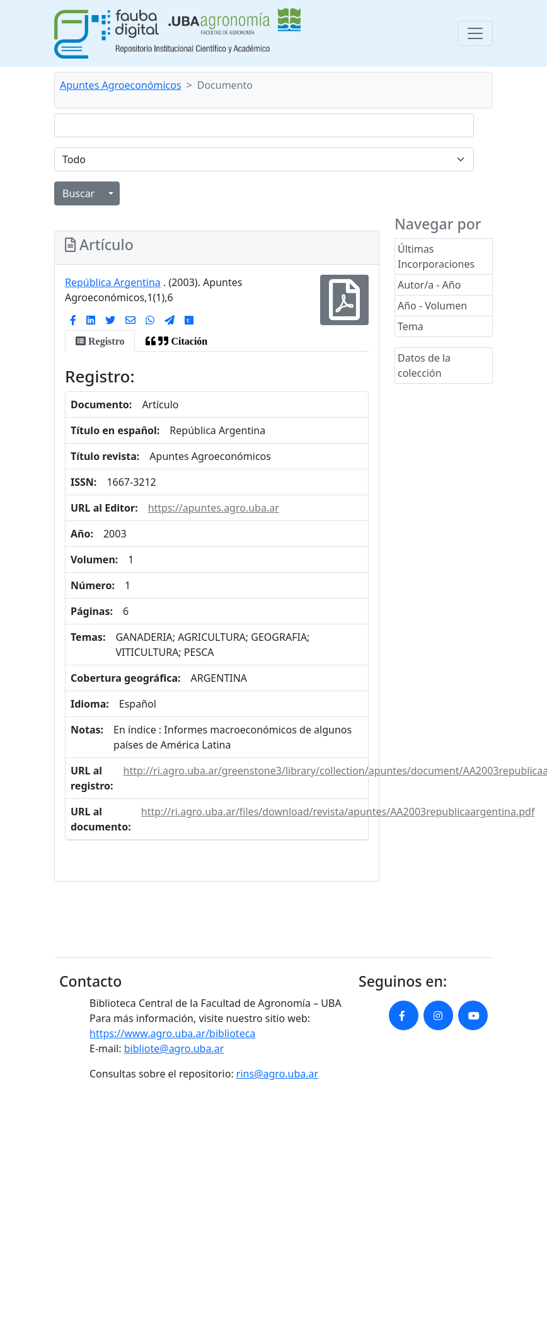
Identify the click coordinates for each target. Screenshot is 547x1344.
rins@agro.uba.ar (277, 1074)
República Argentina (113, 282)
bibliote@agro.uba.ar (174, 1048)
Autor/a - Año (429, 285)
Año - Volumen (432, 306)
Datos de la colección (424, 365)
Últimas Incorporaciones (436, 256)
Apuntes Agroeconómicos (120, 85)
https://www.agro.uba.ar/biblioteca (172, 1033)
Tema (410, 326)
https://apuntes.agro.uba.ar (213, 508)
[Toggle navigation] (475, 33)
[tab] (100, 341)
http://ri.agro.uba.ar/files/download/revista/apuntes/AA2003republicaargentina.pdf (338, 811)
